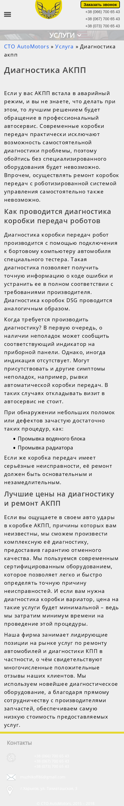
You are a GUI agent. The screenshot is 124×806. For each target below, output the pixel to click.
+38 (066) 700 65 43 (102, 12)
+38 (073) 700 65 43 (102, 26)
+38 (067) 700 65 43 (102, 19)
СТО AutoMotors (26, 46)
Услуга (64, 46)
